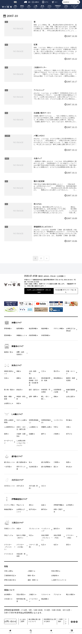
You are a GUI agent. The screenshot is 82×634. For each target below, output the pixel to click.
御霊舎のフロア (14, 346)
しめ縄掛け (32, 427)
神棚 (15, 6)
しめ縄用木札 (8, 427)
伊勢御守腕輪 (58, 505)
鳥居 (18, 403)
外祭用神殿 (45, 335)
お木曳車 (69, 505)
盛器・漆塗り (32, 580)
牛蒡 (55, 427)
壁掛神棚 (7, 335)
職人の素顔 (70, 594)
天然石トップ (8, 528)
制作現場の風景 (21, 600)
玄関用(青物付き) (46, 421)
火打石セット (8, 486)
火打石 (49, 6)
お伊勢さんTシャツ (21, 511)
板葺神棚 (19, 328)
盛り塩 (42, 6)
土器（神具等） (32, 372)
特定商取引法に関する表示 (50, 620)
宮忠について (9, 590)
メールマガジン (33, 600)
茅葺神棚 (7, 328)
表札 (30, 505)
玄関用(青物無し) (33, 421)
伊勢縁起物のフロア (15, 499)
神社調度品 (57, 378)
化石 (55, 544)
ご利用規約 (60, 620)
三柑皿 (56, 462)
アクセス (57, 594)
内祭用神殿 (32, 335)
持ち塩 (68, 466)
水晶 (18, 528)
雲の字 (56, 371)
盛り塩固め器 (21, 462)
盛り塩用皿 (45, 462)
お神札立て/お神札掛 (70, 330)
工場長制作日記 (9, 575)
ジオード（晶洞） (33, 546)
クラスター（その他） (20, 546)
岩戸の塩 (32, 509)
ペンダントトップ (45, 530)
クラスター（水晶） (70, 536)
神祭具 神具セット (8, 372)
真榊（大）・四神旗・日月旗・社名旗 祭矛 (33, 381)
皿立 (55, 466)
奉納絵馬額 (8, 509)
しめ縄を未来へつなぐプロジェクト (21, 443)
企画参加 (54, 575)
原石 (67, 544)
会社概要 (7, 594)
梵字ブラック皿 (21, 468)
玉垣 (5, 378)
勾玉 (30, 535)
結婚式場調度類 (70, 391)
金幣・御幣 (32, 396)
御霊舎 (22, 6)
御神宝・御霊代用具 (70, 379)
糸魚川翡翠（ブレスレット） (45, 538)
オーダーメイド (74, 6)
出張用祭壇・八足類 (58, 391)
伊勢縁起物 (58, 6)
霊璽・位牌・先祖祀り (21, 353)
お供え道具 (70, 396)
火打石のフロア (14, 480)
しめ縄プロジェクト (58, 580)
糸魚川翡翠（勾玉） (57, 536)
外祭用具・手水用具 (45, 391)
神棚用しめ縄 (45, 427)
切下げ (68, 434)
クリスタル (8, 554)
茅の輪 (68, 420)
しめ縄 (35, 6)
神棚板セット (21, 335)
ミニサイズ (57, 420)
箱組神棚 (44, 328)
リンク (65, 621)
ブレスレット (33, 528)
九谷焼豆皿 (32, 466)
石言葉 (68, 528)
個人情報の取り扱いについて (34, 620)
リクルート (45, 594)
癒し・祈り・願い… (45, 398)
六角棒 (56, 434)
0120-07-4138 (30, 275)
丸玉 (42, 544)
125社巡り (7, 599)
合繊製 (31, 434)
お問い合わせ (10, 621)
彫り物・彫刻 (8, 389)
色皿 (67, 462)
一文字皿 (7, 466)
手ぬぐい (19, 505)
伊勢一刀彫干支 (58, 511)
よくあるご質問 (23, 620)
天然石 (66, 6)
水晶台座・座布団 (21, 555)
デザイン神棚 (58, 328)
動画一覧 (31, 575)
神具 (29, 6)
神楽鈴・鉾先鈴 (21, 398)
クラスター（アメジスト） (8, 547)
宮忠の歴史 (55, 571)
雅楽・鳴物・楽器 (8, 398)
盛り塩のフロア (13, 456)
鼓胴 (5, 434)
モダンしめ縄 (21, 420)
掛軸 (55, 396)
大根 (67, 427)
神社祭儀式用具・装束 (45, 379)
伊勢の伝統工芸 (9, 580)
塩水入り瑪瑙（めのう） (21, 536)
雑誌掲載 (44, 599)
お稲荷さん (8, 403)
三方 (42, 371)
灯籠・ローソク (70, 372)
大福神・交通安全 (21, 435)
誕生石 (56, 528)
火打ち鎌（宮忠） (33, 487)
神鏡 (18, 371)
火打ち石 (19, 486)
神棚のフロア (13, 322)
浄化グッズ (8, 535)
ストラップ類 (8, 505)
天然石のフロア (14, 522)
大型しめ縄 (8, 571)
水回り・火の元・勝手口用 (21, 428)
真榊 (18, 378)
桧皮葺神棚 (32, 328)
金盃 (42, 505)
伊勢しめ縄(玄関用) (9, 421)
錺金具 (19, 389)
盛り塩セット (8, 462)
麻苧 (42, 434)
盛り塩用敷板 (45, 466)
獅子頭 (43, 509)
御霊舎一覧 (8, 352)
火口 (42, 486)
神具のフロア (13, 365)
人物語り (31, 571)
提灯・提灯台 (33, 389)
